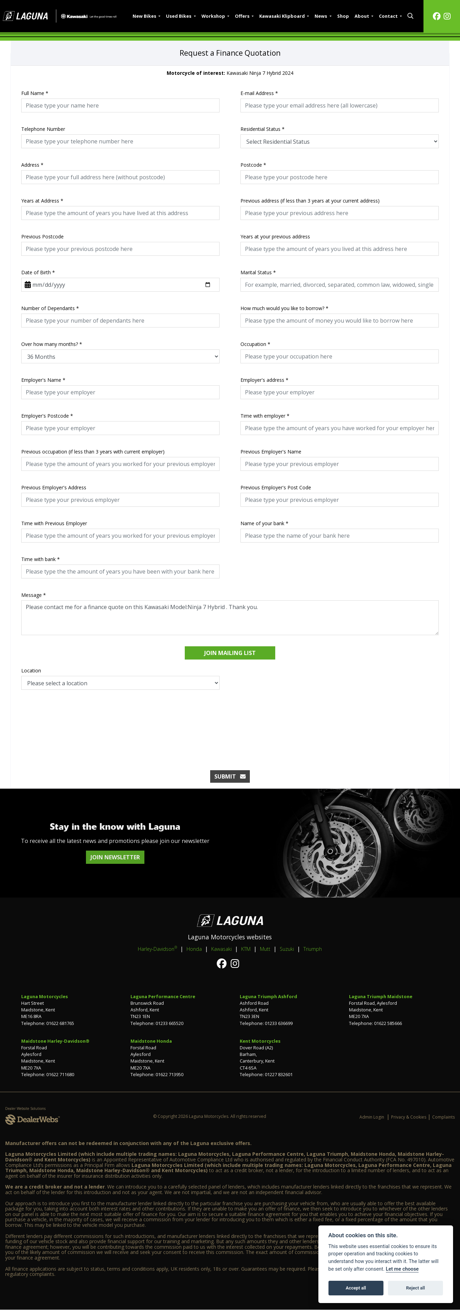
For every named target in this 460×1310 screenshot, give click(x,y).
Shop (343, 16)
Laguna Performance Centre (162, 996)
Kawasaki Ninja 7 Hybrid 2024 (230, 73)
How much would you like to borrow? (284, 308)
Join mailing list (230, 653)
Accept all (356, 1288)
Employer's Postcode (47, 415)
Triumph (312, 949)
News (321, 16)
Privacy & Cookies (408, 1117)
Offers (243, 16)
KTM (246, 949)
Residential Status (262, 129)
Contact (389, 16)
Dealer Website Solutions (25, 1108)
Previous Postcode (42, 236)
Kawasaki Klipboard (282, 16)
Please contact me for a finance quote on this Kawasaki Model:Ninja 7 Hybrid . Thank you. (230, 617)
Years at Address (42, 200)
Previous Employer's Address (53, 487)
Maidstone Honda (151, 1041)
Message (33, 595)
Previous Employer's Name (270, 451)
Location (31, 670)
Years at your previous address (275, 236)
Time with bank (40, 559)
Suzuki (287, 949)
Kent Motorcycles (260, 1041)
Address (32, 164)
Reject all (415, 1288)
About (362, 16)
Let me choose (402, 1269)
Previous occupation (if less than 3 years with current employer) (93, 451)
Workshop (213, 16)
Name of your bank (264, 523)
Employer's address (264, 380)
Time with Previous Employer (54, 523)
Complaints (443, 1117)
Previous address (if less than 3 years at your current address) (310, 200)
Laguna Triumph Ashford (268, 996)
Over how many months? (51, 344)
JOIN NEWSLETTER (115, 857)
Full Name (34, 93)
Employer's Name (43, 380)
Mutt (265, 949)
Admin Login (371, 1117)
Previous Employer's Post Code (275, 487)
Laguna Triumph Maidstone (380, 996)
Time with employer (265, 415)
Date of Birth (38, 272)
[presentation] (230, 722)
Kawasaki (221, 949)
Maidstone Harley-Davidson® (55, 1041)
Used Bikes (179, 16)
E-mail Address (259, 93)
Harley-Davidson (157, 948)
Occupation (255, 344)
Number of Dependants (50, 308)
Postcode (253, 164)
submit (230, 776)
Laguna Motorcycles (44, 996)
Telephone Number (43, 129)
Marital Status (258, 272)
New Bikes (145, 16)
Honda (194, 949)
